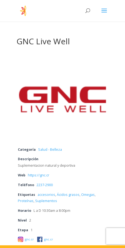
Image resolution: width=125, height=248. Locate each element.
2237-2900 (45, 185)
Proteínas (26, 201)
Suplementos (46, 201)
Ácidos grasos (68, 194)
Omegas (88, 194)
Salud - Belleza (50, 149)
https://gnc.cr (38, 175)
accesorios (46, 194)
